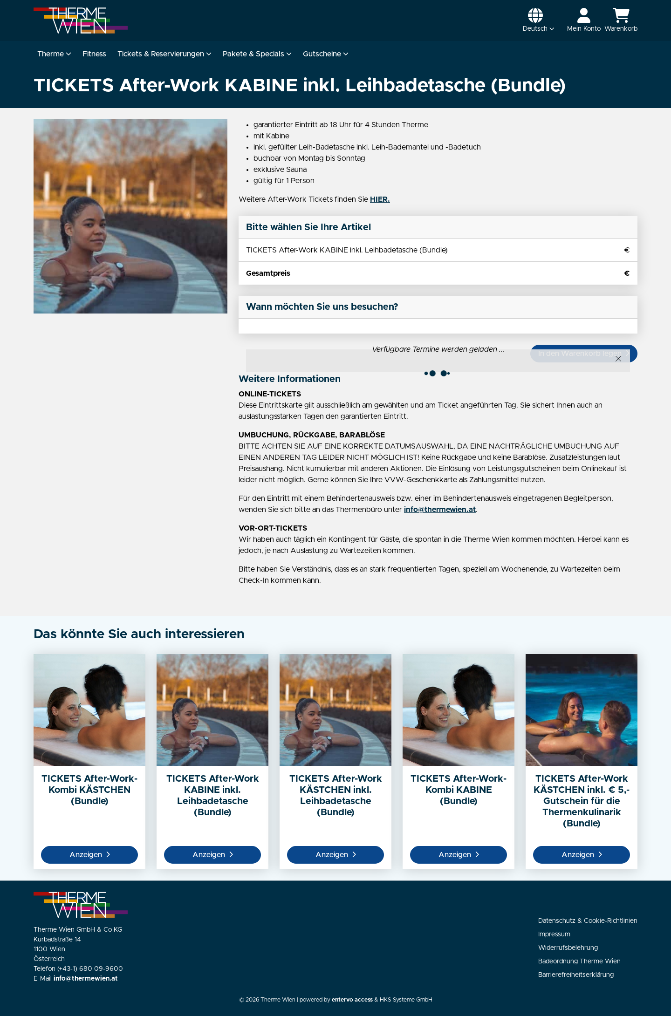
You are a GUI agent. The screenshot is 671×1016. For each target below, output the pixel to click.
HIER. (380, 199)
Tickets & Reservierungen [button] (164, 54)
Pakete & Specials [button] (257, 54)
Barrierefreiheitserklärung (576, 975)
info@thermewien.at (440, 509)
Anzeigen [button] (89, 855)
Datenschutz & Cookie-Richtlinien (587, 921)
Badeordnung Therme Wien (579, 961)
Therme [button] (54, 54)
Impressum (554, 934)
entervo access (352, 1000)
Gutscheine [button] (326, 54)
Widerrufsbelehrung (568, 948)
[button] (539, 20)
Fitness (94, 54)
